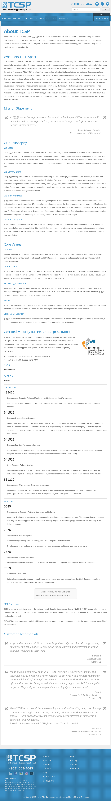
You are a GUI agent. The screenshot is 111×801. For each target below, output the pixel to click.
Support (105, 18)
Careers (32, 18)
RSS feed (74, 769)
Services (11, 18)
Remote (97, 18)
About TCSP (50, 18)
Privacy (73, 760)
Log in (73, 756)
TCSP (16, 6)
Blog (40, 18)
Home (4, 18)
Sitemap (74, 765)
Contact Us (62, 18)
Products (22, 18)
